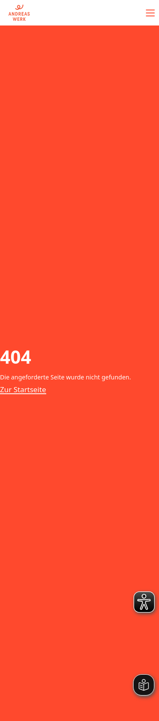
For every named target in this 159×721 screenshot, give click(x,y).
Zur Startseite (23, 389)
